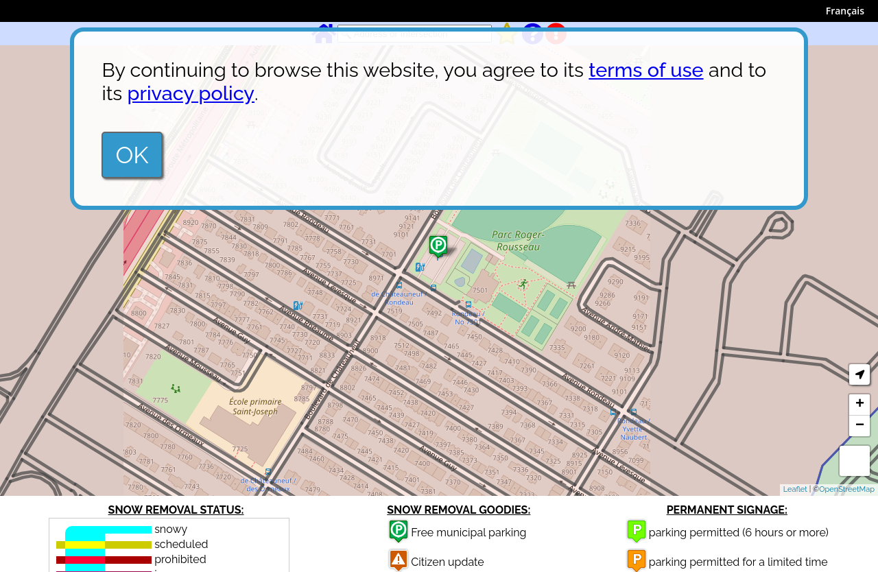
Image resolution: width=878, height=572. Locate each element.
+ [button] (859, 404)
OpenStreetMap (847, 489)
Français (845, 10)
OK (131, 155)
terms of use (646, 70)
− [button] (859, 426)
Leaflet (795, 489)
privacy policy (191, 93)
